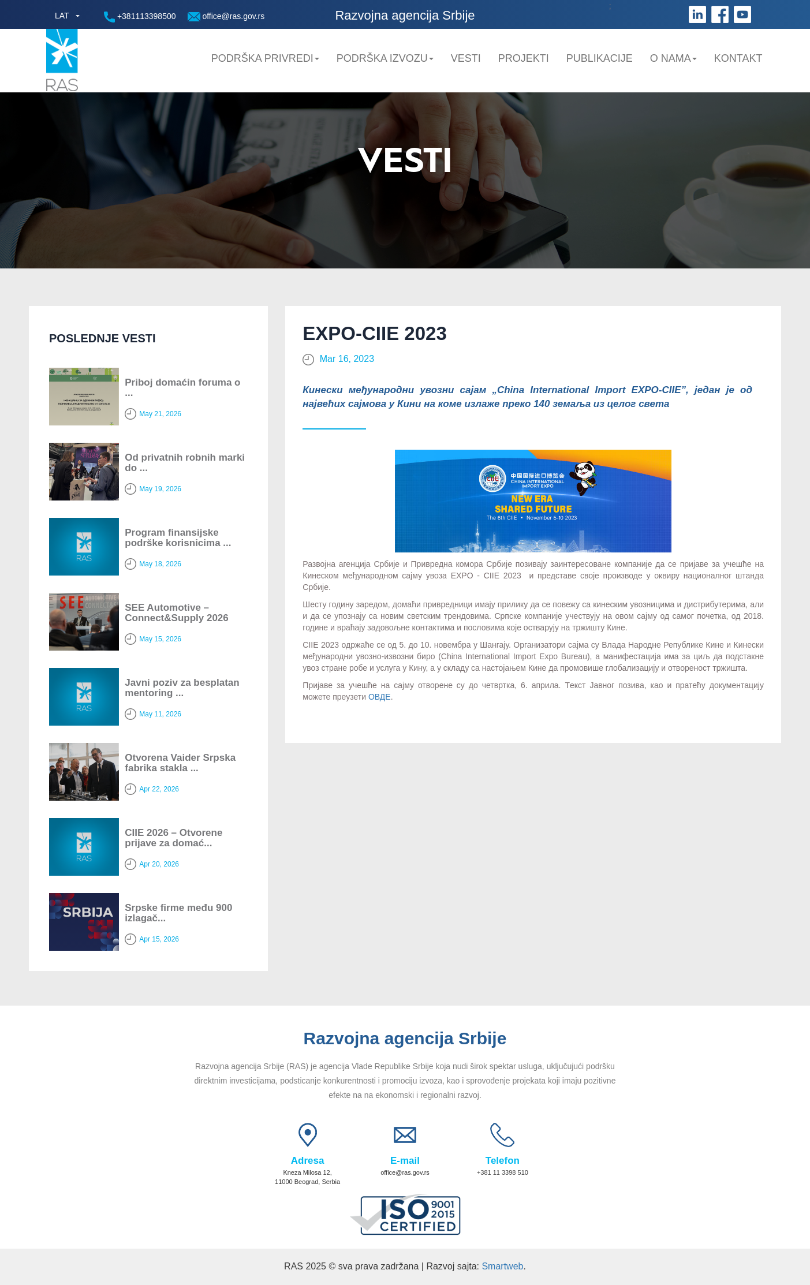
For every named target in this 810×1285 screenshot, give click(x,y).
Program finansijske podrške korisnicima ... (178, 538)
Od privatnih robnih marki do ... (185, 463)
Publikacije (599, 58)
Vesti (466, 58)
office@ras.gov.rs (226, 16)
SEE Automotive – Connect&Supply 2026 (177, 613)
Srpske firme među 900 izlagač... (178, 913)
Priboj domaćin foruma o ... (182, 388)
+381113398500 (140, 17)
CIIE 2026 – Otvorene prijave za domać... (173, 838)
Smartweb (502, 1266)
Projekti (523, 58)
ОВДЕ (379, 696)
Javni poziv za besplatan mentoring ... (182, 688)
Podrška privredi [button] (265, 58)
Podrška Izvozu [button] (385, 58)
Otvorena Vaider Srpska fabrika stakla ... (180, 763)
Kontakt (738, 58)
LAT (62, 15)
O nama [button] (673, 58)
